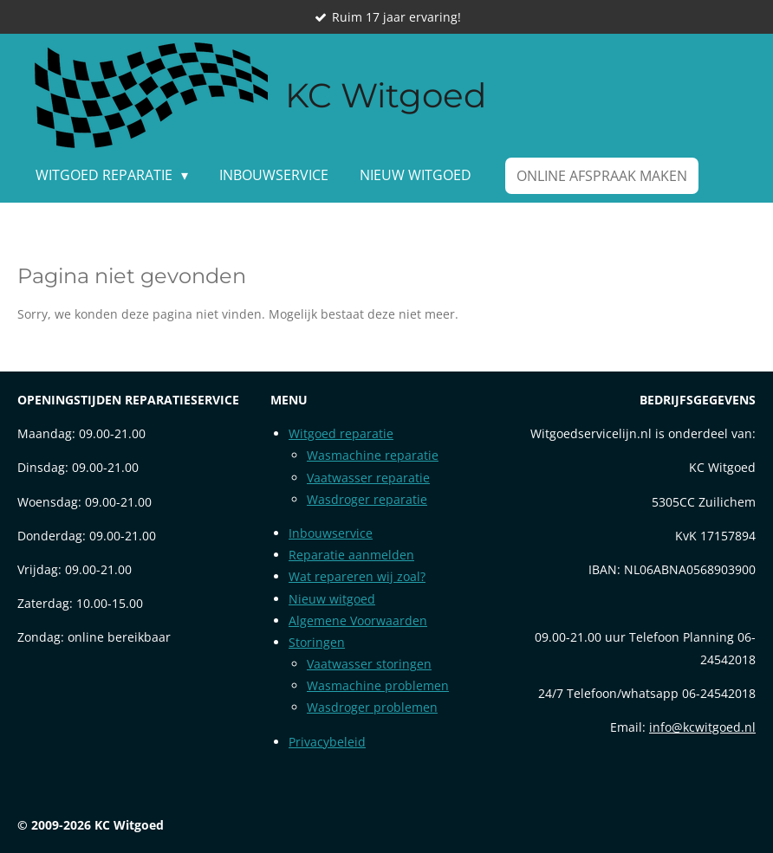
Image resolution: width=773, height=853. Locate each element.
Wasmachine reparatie (372, 455)
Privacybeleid (327, 741)
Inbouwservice (331, 533)
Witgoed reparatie (341, 433)
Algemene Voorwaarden (358, 620)
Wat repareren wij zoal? (357, 576)
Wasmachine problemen (378, 685)
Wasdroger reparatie (367, 499)
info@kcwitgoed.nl (702, 727)
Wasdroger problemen (372, 707)
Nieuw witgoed (332, 599)
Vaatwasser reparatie (368, 477)
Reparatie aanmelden (351, 554)
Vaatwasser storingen (369, 664)
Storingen (317, 642)
